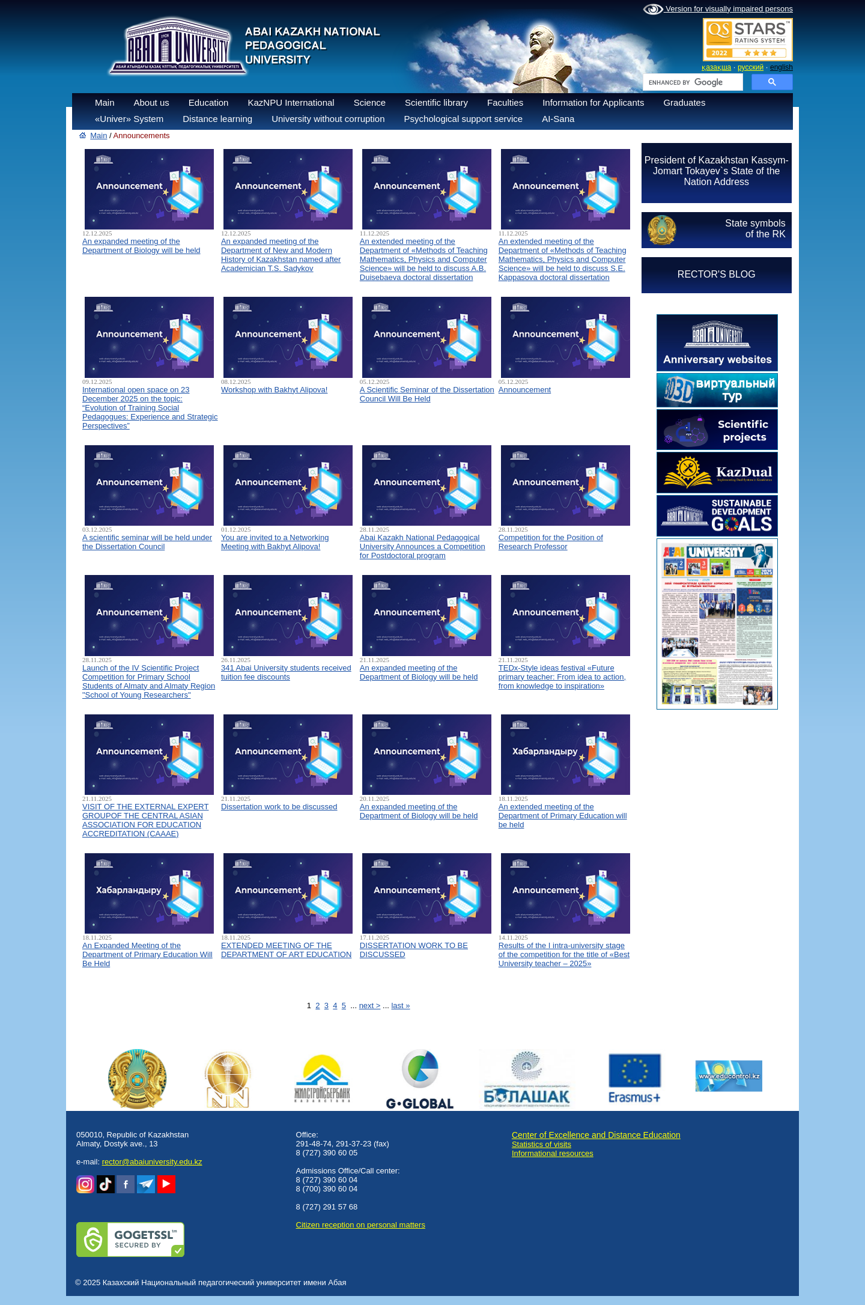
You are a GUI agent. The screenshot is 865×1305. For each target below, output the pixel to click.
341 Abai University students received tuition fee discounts (286, 672)
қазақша (716, 67)
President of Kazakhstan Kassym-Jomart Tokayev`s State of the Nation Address (717, 171)
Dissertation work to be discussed (279, 806)
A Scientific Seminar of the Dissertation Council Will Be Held (427, 394)
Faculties (505, 102)
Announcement (525, 389)
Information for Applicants (593, 102)
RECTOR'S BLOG (717, 274)
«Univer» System (129, 119)
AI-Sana (558, 119)
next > (370, 1005)
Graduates (684, 102)
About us (151, 102)
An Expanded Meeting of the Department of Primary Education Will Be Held (147, 954)
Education (209, 102)
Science (370, 102)
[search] (692, 82)
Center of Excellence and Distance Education (596, 1135)
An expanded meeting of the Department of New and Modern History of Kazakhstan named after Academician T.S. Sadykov (281, 255)
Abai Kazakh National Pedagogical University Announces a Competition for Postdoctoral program (422, 546)
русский (750, 67)
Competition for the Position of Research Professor (551, 542)
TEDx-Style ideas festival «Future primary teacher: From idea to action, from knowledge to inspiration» (562, 676)
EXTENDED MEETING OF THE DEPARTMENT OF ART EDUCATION (286, 950)
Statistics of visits (541, 1144)
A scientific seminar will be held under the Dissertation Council (147, 542)
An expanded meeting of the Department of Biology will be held (141, 246)
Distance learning (217, 119)
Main (105, 102)
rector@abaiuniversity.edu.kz (152, 1161)
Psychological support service (463, 119)
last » (400, 1005)
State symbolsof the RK (755, 228)
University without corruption (328, 119)
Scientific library (436, 102)
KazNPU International (290, 102)
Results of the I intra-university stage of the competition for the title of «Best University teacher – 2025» (564, 954)
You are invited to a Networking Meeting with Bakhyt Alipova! (275, 542)
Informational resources (552, 1153)
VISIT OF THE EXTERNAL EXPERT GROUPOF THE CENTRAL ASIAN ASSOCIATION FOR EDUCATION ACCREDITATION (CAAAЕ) (145, 820)
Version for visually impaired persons (718, 10)
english (781, 67)
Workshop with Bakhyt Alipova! (274, 389)
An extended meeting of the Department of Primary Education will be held (563, 815)
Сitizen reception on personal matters (360, 1224)
